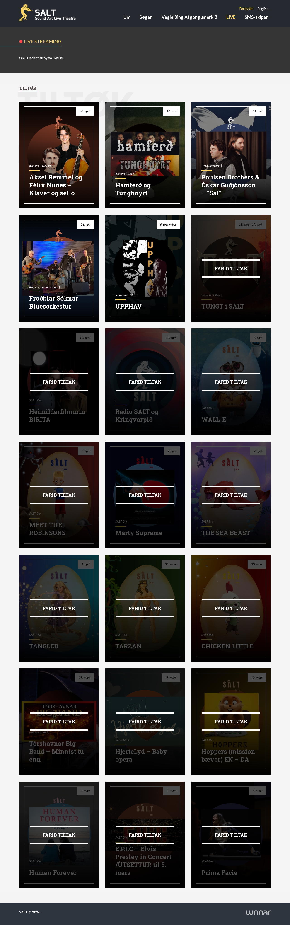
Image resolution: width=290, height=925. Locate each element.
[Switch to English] (263, 8)
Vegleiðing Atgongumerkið (189, 17)
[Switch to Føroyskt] (246, 8)
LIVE (231, 17)
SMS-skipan (256, 17)
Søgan (146, 17)
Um (126, 17)
